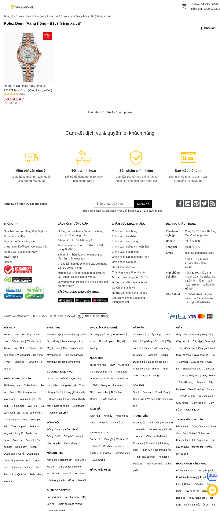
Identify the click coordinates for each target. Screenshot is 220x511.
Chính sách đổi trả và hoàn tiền (130, 246)
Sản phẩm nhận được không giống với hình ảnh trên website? (80, 256)
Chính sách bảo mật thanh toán (130, 256)
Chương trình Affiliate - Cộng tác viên (25, 246)
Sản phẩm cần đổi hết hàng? (75, 240)
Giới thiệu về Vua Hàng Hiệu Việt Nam (26, 231)
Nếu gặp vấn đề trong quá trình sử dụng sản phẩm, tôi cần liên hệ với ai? (81, 274)
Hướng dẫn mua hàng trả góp (129, 292)
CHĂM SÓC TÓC (99, 432)
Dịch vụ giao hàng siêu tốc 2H (130, 277)
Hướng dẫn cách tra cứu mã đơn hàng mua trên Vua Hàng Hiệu (80, 233)
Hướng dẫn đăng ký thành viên (130, 282)
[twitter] (204, 203)
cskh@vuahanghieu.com (199, 252)
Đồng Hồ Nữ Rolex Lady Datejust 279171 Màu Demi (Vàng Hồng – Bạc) (28, 88)
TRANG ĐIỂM (140, 415)
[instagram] (187, 203)
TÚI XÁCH (9, 327)
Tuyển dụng (11, 256)
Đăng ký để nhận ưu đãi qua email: (26, 203)
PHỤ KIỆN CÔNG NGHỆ (103, 327)
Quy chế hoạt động (15, 236)
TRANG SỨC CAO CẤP (189, 419)
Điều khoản (40, 316)
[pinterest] (196, 203)
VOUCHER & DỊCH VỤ (60, 371)
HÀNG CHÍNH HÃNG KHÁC (192, 463)
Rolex (20, 16)
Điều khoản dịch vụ (123, 267)
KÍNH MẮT (96, 408)
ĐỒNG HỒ (53, 422)
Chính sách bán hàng (124, 231)
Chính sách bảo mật (124, 261)
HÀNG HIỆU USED (100, 469)
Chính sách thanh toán (125, 251)
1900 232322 (211, 8)
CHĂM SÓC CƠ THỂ (58, 490)
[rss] (212, 203)
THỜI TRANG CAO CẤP (17, 378)
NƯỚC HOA (96, 358)
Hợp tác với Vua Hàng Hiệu (20, 241)
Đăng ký (143, 203)
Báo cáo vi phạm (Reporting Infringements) (128, 299)
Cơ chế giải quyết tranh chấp (129, 272)
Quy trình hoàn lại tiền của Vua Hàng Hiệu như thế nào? (83, 283)
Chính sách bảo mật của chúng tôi (143, 210)
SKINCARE (53, 327)
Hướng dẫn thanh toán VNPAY (22, 251)
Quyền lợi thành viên (124, 287)
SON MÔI (138, 385)
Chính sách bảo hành (124, 236)
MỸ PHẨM (138, 327)
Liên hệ (8, 261)
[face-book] (179, 203)
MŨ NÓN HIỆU (55, 453)
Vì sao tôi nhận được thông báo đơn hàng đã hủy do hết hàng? (82, 265)
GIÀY (179, 327)
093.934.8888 (209, 4)
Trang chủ (9, 16)
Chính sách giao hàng (125, 241)
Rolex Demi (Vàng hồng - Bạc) (43, 16)
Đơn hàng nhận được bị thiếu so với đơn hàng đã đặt (82, 247)
